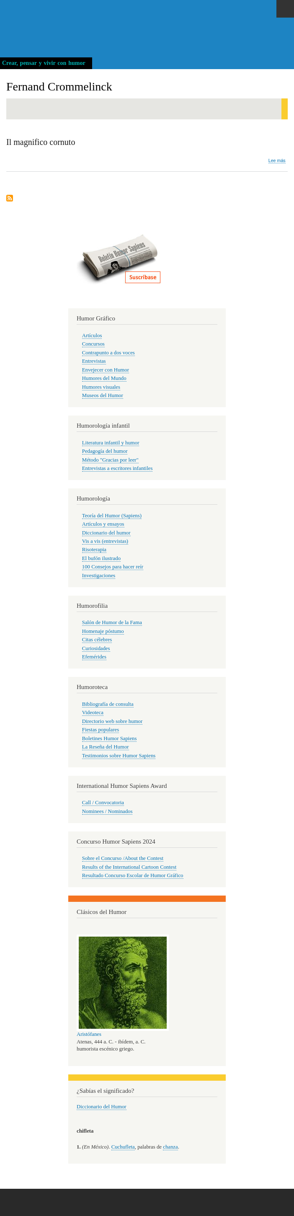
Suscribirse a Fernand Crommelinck (9, 199)
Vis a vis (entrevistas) (105, 541)
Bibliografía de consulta (108, 704)
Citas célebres (97, 640)
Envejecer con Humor (105, 370)
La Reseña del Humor (105, 747)
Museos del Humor (102, 395)
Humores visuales (101, 387)
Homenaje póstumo (103, 631)
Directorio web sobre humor (112, 721)
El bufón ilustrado (101, 558)
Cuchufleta (123, 1147)
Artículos (92, 335)
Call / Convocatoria (103, 803)
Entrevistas (94, 361)
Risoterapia (94, 549)
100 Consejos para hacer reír (112, 567)
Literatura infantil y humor (110, 443)
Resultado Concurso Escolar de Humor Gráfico (132, 875)
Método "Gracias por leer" (110, 460)
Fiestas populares (100, 730)
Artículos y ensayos (103, 524)
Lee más (277, 160)
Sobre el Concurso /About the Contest (122, 858)
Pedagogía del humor (105, 451)
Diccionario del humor (106, 533)
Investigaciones (99, 575)
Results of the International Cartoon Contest (129, 867)
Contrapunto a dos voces (108, 353)
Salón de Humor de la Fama (112, 622)
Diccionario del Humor (101, 1107)
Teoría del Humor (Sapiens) (112, 516)
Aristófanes (89, 1034)
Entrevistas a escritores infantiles (117, 468)
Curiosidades (96, 648)
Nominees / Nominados (107, 811)
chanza (170, 1147)
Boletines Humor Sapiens (109, 738)
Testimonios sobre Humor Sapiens (119, 756)
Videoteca (92, 712)
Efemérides (94, 657)
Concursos (93, 344)
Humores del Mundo (104, 378)
